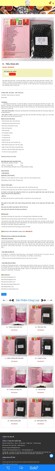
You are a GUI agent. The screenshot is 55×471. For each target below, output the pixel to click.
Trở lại (3, 294)
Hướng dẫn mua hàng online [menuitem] (10, 464)
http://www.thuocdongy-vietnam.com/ (10, 284)
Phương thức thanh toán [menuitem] (32, 462)
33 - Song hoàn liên (14, 420)
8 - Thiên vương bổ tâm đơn (14, 358)
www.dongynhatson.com (13, 450)
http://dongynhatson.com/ (7, 286)
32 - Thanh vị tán (40, 358)
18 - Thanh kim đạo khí (14, 389)
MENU (2, 3)
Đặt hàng (12, 74)
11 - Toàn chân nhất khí (14, 327)
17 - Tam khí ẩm (40, 389)
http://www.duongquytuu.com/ (8, 279)
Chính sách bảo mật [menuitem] (7, 462)
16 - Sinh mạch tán (41, 420)
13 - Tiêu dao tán (40, 327)
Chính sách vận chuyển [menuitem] (19, 462)
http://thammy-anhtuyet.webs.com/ (9, 289)
